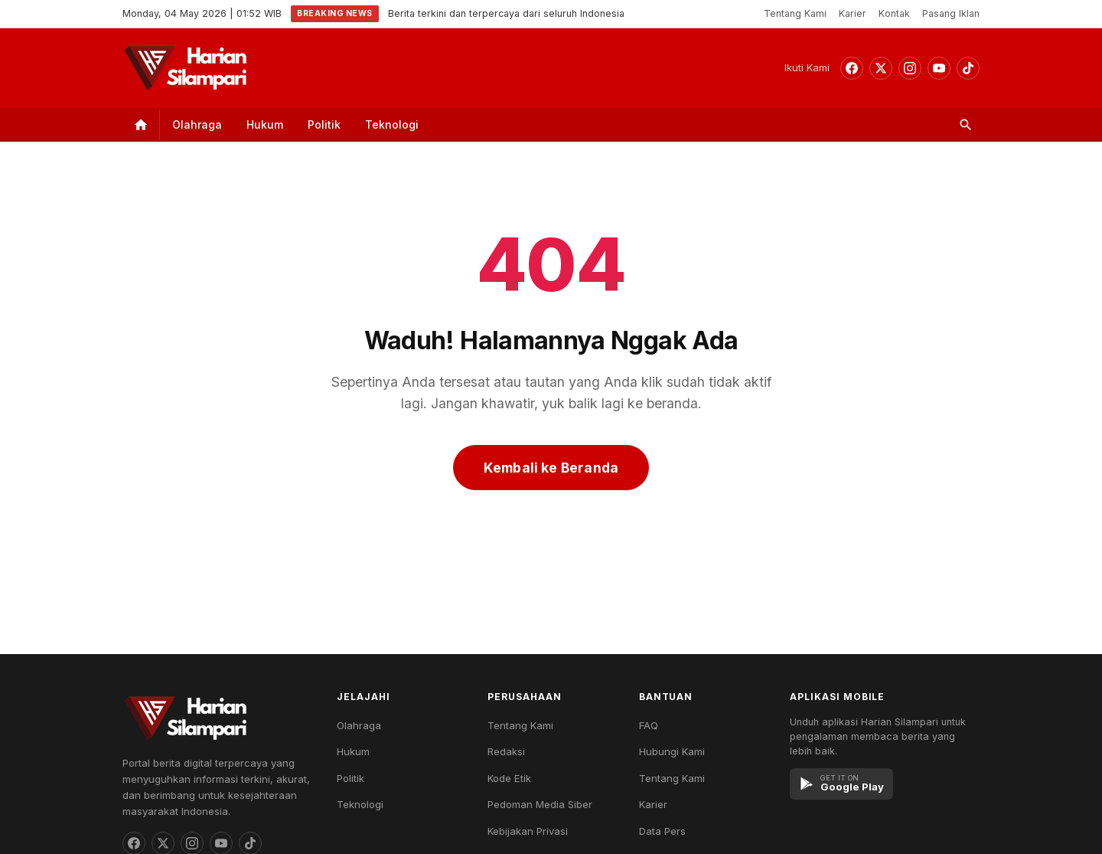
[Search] (966, 125)
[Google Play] (841, 784)
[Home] (141, 125)
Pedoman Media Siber (539, 804)
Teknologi (392, 124)
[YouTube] (939, 68)
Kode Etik (509, 778)
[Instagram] (909, 68)
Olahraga (197, 124)
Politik (324, 124)
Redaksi (506, 751)
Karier (852, 13)
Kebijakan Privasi (527, 831)
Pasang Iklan (951, 13)
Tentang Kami (795, 13)
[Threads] (880, 68)
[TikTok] (968, 68)
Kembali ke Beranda (551, 468)
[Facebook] (851, 68)
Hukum (264, 124)
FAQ (648, 725)
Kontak (894, 13)
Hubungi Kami (672, 751)
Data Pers (662, 831)
